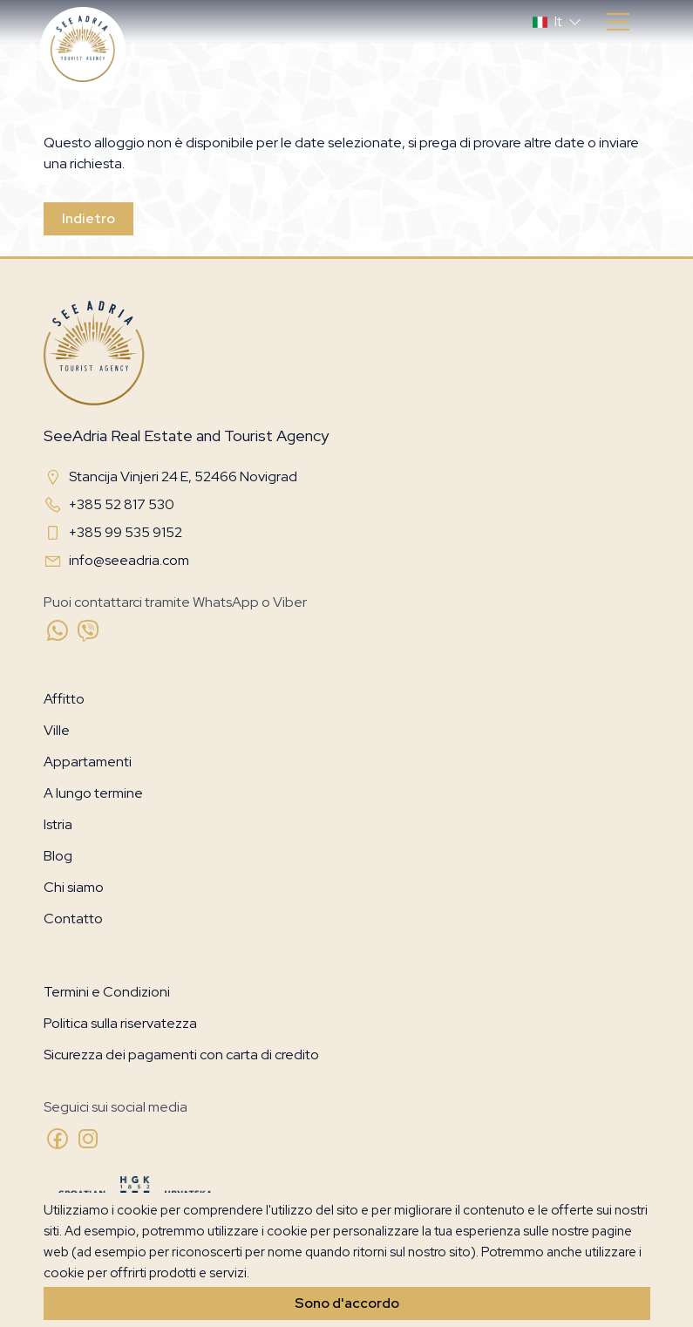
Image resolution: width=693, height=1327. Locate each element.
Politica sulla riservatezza (120, 1023)
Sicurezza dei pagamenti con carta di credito (181, 1054)
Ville (57, 730)
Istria (58, 824)
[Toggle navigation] (617, 22)
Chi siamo (74, 887)
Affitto (64, 699)
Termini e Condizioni (107, 992)
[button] (558, 21)
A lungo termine (93, 793)
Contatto (73, 918)
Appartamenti (88, 761)
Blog (58, 856)
